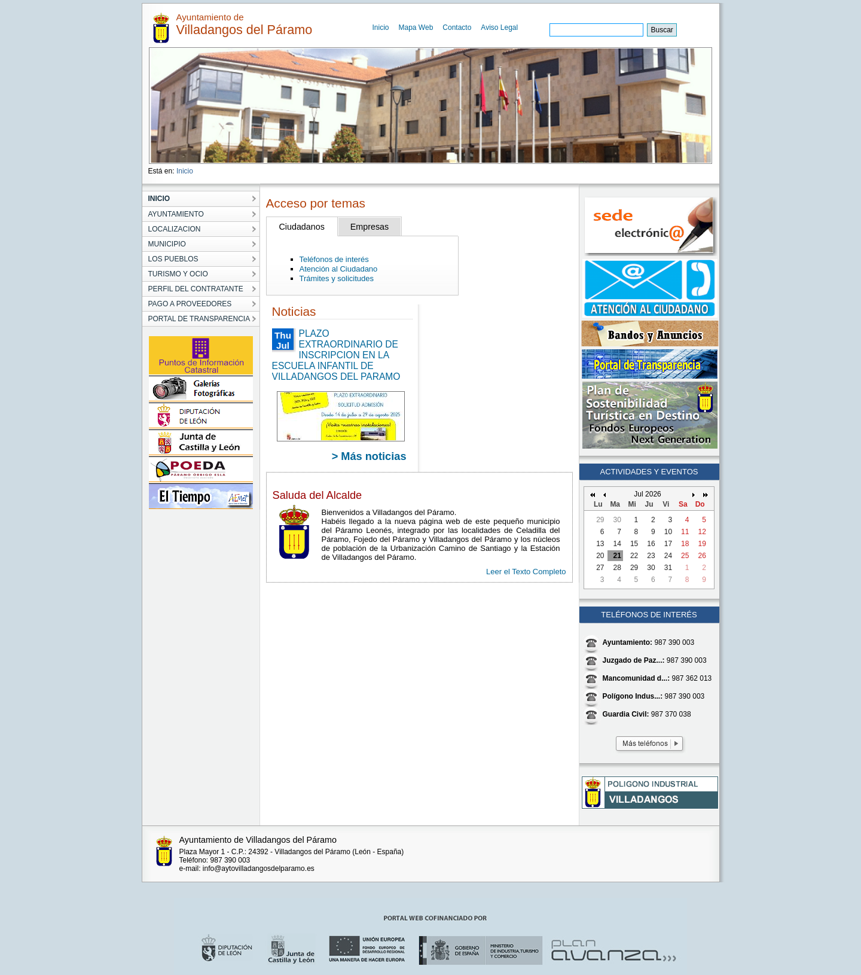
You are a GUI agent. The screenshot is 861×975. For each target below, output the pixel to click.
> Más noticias (369, 456)
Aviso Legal (499, 27)
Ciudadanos (302, 226)
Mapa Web (416, 27)
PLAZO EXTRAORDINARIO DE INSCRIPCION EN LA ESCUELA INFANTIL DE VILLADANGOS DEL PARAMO (336, 355)
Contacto (456, 27)
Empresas (369, 226)
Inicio (381, 27)
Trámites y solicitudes (337, 278)
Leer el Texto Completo (526, 571)
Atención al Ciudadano (339, 268)
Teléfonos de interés (334, 259)
